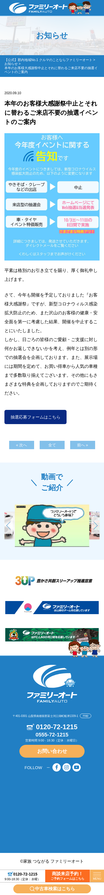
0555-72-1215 (51, 735)
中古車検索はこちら (55, 888)
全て (52, 445)
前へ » (82, 445)
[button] (95, 525)
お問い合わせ (52, 751)
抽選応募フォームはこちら (35, 417)
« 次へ (21, 445)
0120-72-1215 (25, 874)
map (85, 715)
